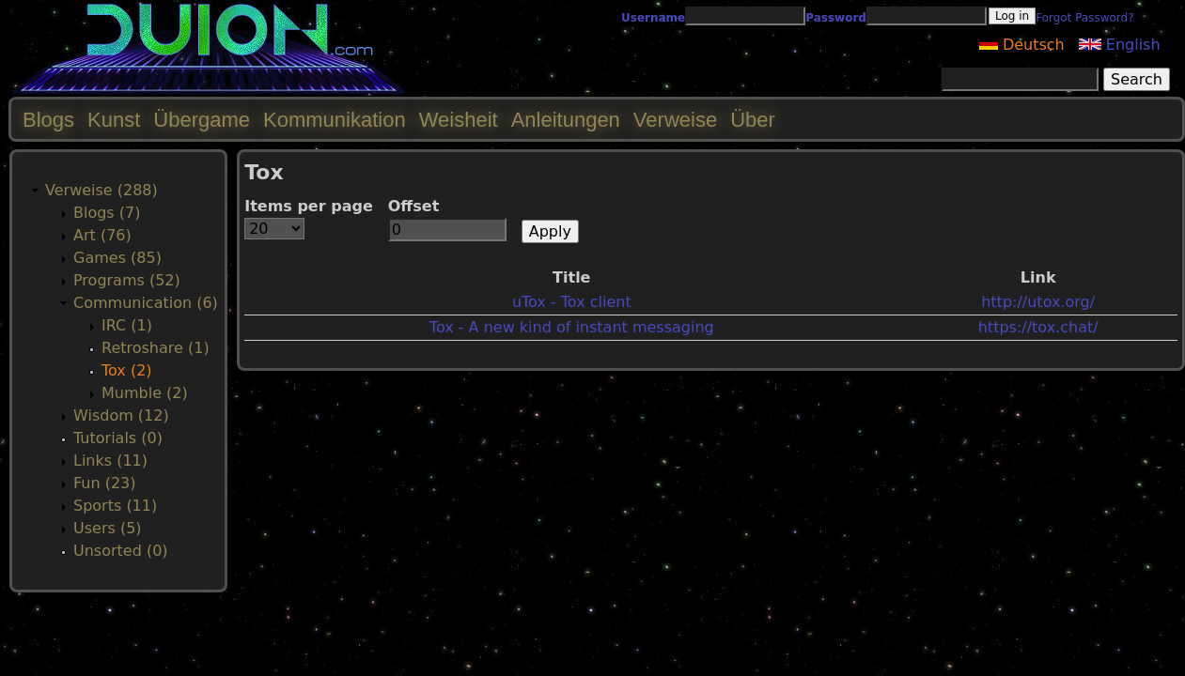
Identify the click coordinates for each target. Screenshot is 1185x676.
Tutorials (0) (118, 438)
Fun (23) (104, 483)
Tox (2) (126, 370)
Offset (414, 206)
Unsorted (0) (120, 551)
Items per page (308, 206)
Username (653, 17)
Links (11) (110, 460)
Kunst (113, 119)
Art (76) (102, 235)
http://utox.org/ (1038, 302)
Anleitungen (565, 119)
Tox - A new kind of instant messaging (571, 327)
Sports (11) (115, 506)
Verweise (675, 119)
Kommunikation (334, 119)
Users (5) (107, 528)
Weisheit (458, 119)
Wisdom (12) (121, 415)
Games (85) (117, 258)
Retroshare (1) (155, 348)
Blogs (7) (106, 213)
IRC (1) (126, 325)
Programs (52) (126, 280)
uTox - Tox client (571, 302)
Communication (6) (145, 303)
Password (835, 17)
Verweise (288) (101, 190)
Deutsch (1022, 45)
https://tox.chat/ (1038, 327)
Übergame (201, 119)
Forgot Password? (1084, 17)
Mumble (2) (144, 393)
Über (752, 119)
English (1120, 45)
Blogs (48, 119)
